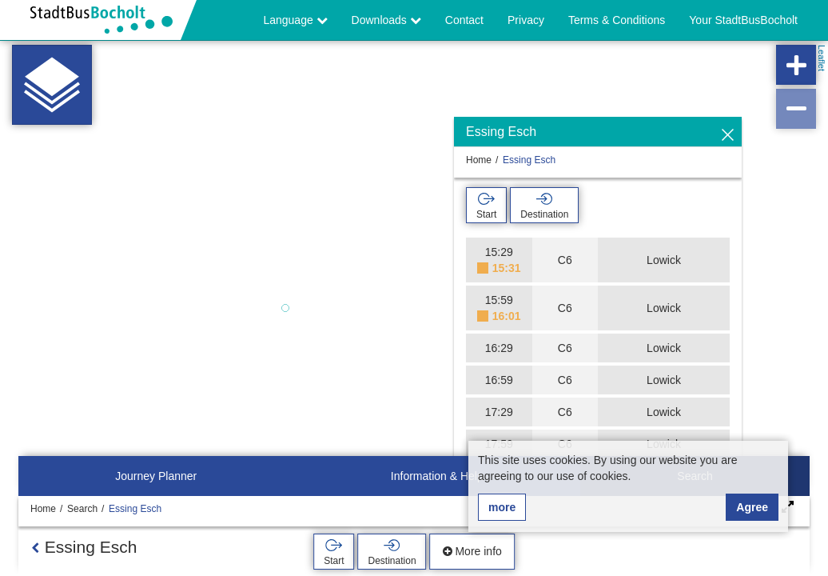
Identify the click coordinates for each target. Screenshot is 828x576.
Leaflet (821, 58)
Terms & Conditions (616, 20)
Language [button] (295, 20)
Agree (752, 507)
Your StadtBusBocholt (743, 20)
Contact (464, 20)
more (502, 507)
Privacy (526, 20)
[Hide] (728, 135)
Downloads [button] (386, 20)
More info (472, 551)
